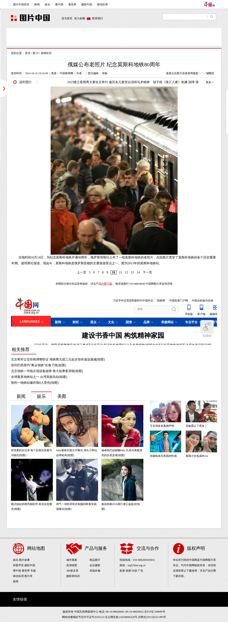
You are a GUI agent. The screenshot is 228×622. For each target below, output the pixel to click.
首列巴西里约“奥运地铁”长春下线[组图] (38, 365)
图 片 (36, 53)
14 (138, 272)
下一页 (147, 272)
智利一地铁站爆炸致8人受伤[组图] (34, 382)
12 (126, 272)
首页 (27, 53)
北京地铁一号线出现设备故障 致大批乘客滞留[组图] (47, 371)
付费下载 (106, 283)
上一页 (81, 272)
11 (120, 272)
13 (132, 272)
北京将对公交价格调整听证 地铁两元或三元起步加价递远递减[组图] (58, 359)
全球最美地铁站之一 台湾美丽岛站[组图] (39, 377)
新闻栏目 (46, 53)
